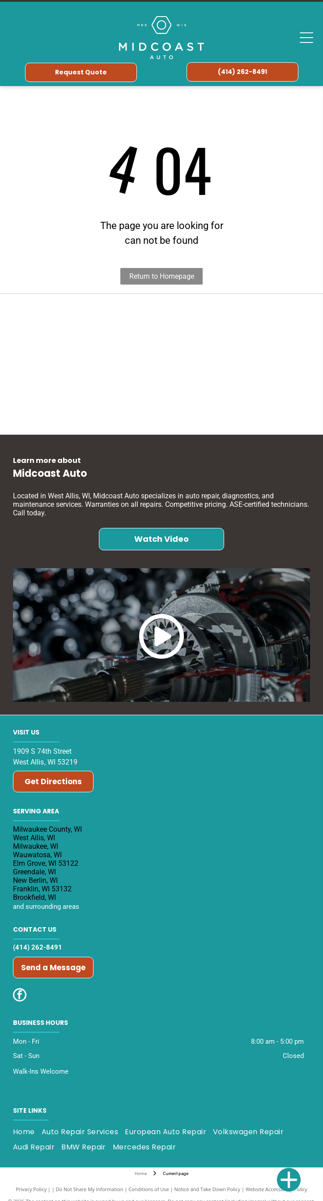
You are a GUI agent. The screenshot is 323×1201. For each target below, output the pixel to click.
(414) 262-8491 (37, 947)
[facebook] (19, 996)
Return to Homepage (161, 276)
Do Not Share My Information (89, 1189)
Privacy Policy (31, 1189)
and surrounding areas (46, 907)
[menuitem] (27, 1132)
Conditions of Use (148, 1189)
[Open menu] (306, 37)
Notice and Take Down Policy (207, 1189)
